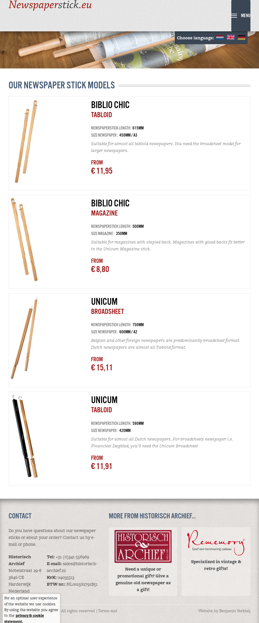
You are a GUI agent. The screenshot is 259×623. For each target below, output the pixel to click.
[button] (240, 15)
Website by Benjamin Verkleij (224, 611)
